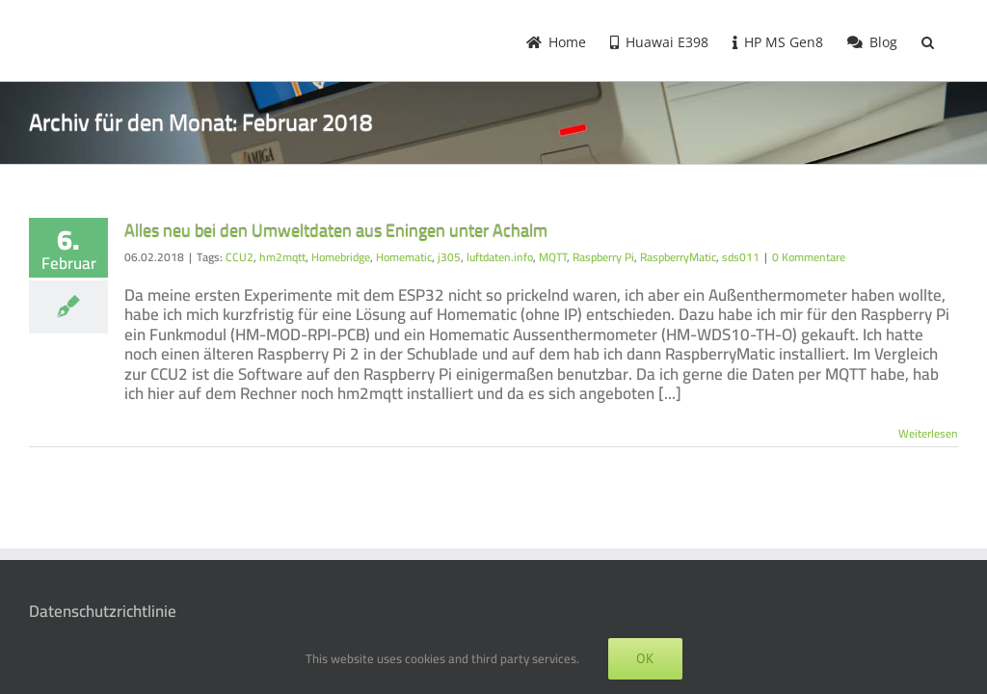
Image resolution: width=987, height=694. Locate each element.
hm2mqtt (282, 257)
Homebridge (340, 257)
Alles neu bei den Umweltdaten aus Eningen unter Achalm (335, 231)
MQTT (553, 257)
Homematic (404, 257)
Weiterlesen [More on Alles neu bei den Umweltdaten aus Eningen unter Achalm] (928, 433)
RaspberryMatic (678, 257)
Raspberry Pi (603, 257)
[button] (927, 40)
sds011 (741, 257)
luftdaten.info (500, 257)
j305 (449, 257)
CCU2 (239, 257)
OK (645, 658)
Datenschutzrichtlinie (102, 611)
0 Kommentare (808, 257)
